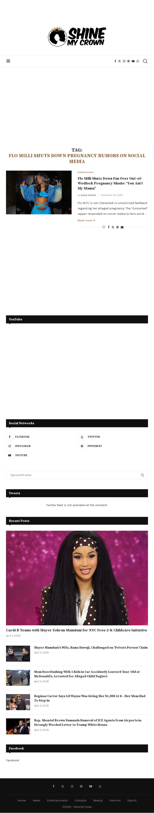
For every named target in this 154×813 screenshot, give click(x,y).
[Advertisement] (77, 107)
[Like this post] (103, 227)
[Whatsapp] (138, 61)
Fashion (115, 800)
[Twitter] (120, 61)
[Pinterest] (129, 61)
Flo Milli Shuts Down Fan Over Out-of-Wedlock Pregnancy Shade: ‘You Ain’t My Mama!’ (110, 183)
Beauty (98, 800)
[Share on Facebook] (108, 227)
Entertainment (57, 800)
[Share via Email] (122, 227)
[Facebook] (116, 61)
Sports (132, 800)
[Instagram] (124, 61)
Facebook (12, 760)
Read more (86, 220)
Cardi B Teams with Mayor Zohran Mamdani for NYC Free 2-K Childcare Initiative (76, 630)
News (36, 800)
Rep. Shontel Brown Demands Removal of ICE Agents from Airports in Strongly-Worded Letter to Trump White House (88, 723)
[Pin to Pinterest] (117, 227)
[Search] (145, 61)
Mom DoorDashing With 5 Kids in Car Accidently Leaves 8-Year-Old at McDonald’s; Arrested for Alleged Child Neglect (87, 674)
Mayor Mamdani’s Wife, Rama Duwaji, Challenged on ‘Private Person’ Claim (87, 650)
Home (22, 800)
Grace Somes (88, 195)
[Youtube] (133, 61)
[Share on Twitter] (112, 227)
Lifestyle (80, 800)
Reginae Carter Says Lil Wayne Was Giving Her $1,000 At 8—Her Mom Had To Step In (90, 699)
